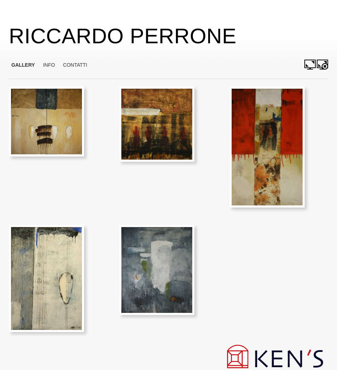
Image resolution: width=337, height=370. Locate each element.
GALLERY (23, 65)
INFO (49, 65)
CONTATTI (75, 65)
